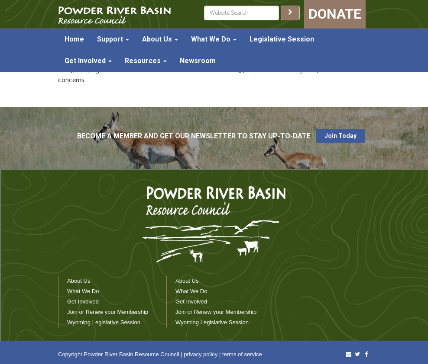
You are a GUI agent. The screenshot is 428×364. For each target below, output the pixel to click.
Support (113, 39)
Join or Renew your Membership (107, 312)
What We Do (214, 39)
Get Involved (88, 61)
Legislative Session (282, 39)
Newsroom (198, 61)
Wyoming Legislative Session (103, 322)
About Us (160, 39)
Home (74, 39)
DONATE (334, 14)
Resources (146, 61)
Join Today (340, 135)
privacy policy (200, 354)
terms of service (242, 354)
